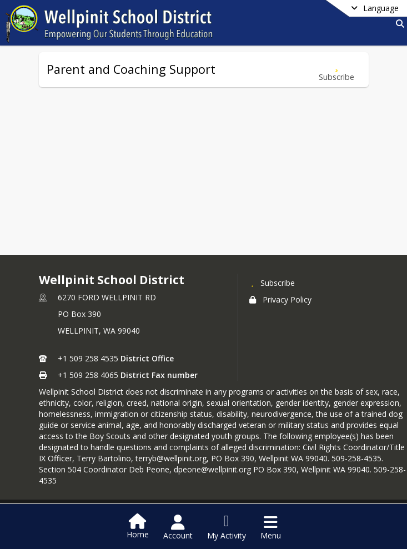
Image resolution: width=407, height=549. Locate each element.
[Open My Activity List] (226, 527)
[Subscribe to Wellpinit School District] (272, 282)
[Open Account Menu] (178, 527)
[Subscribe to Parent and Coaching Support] (336, 69)
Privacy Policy (280, 299)
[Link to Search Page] (397, 23)
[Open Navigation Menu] (270, 527)
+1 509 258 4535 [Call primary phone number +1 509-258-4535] (88, 358)
